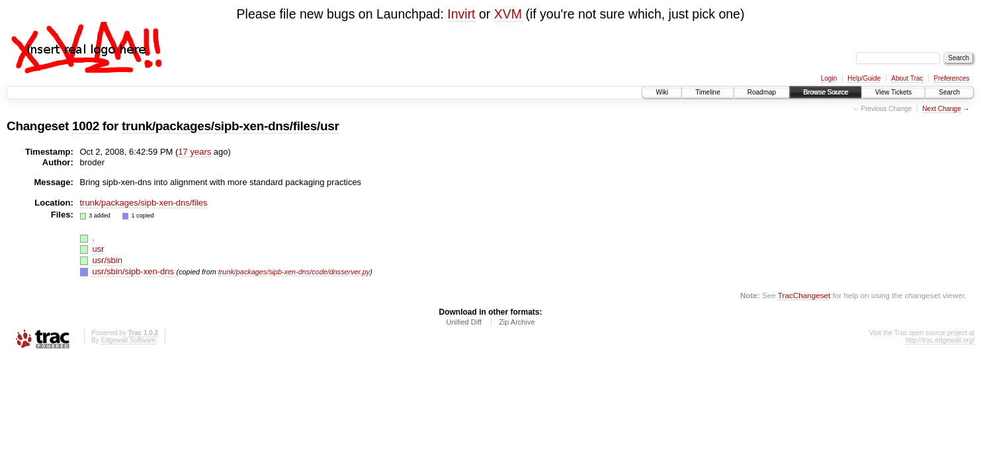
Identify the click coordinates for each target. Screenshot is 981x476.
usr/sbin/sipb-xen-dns (134, 271)
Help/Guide (863, 78)
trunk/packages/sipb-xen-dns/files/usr (230, 126)
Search (949, 92)
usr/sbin (107, 260)
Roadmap (761, 92)
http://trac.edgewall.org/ (940, 340)
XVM (508, 14)
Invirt (461, 14)
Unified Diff (464, 322)
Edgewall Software (128, 340)
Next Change (941, 108)
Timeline (707, 92)
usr (98, 249)
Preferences (952, 78)
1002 (85, 126)
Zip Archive (516, 322)
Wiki (662, 92)
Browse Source (825, 92)
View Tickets (893, 92)
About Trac (907, 78)
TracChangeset (804, 295)
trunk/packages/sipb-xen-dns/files (144, 203)
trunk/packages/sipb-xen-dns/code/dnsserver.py (294, 272)
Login (829, 78)
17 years (194, 152)
